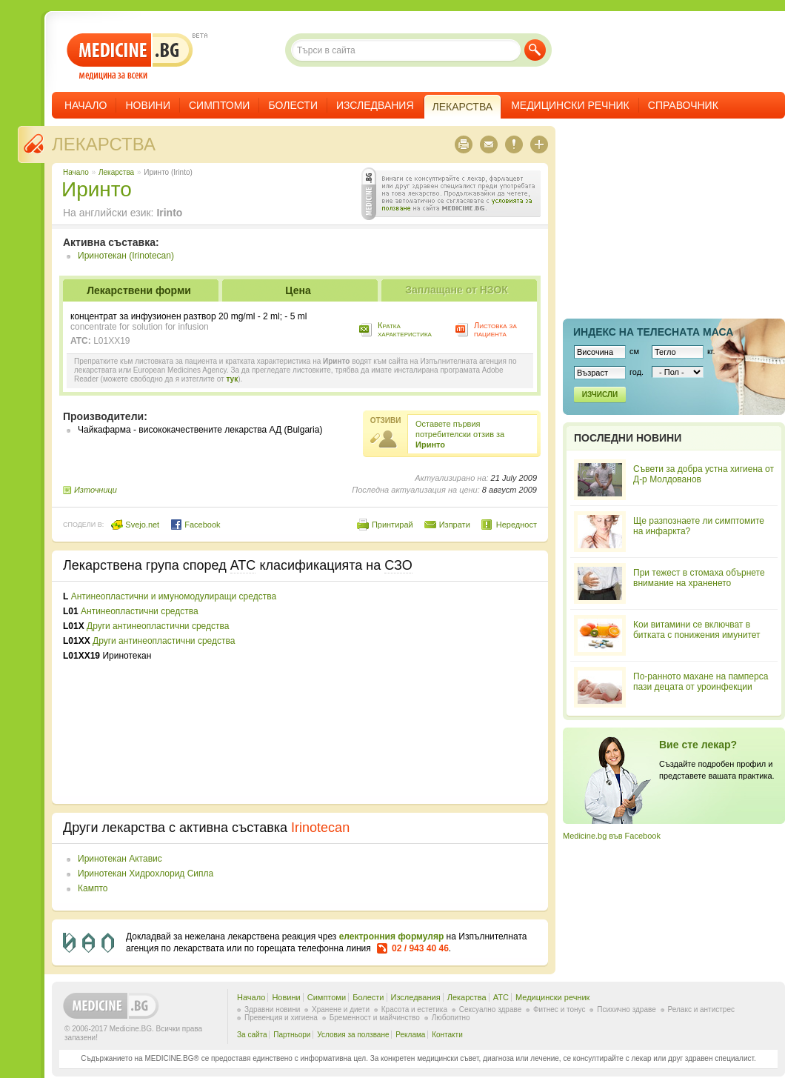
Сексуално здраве (490, 1009)
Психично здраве (626, 1009)
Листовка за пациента (495, 329)
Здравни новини (272, 1009)
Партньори (291, 1035)
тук (232, 379)
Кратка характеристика (405, 329)
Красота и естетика (414, 1009)
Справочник (683, 105)
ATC (501, 997)
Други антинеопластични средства (158, 626)
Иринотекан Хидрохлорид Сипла (145, 873)
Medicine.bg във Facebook (612, 835)
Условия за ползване (353, 1035)
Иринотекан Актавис (120, 859)
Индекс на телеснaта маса (653, 332)
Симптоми (219, 105)
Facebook (195, 524)
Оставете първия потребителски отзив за (459, 434)
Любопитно (451, 1018)
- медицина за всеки (130, 56)
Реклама (410, 1035)
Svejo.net (135, 524)
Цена (297, 290)
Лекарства (104, 144)
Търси (535, 50)
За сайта (252, 1035)
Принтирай (392, 524)
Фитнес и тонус (559, 1009)
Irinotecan (320, 827)
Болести (293, 105)
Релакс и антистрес (701, 1009)
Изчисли (600, 394)
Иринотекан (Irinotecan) (126, 255)
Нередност (516, 524)
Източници (95, 489)
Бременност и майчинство (375, 1018)
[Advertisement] (416, 692)
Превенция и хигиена (281, 1018)
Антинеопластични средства (139, 611)
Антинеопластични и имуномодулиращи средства (173, 596)
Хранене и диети (341, 1009)
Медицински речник (570, 105)
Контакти (447, 1035)
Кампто (92, 888)
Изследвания (375, 105)
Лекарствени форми (139, 290)
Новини (147, 105)
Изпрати (454, 524)
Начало (85, 105)
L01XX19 (111, 341)
